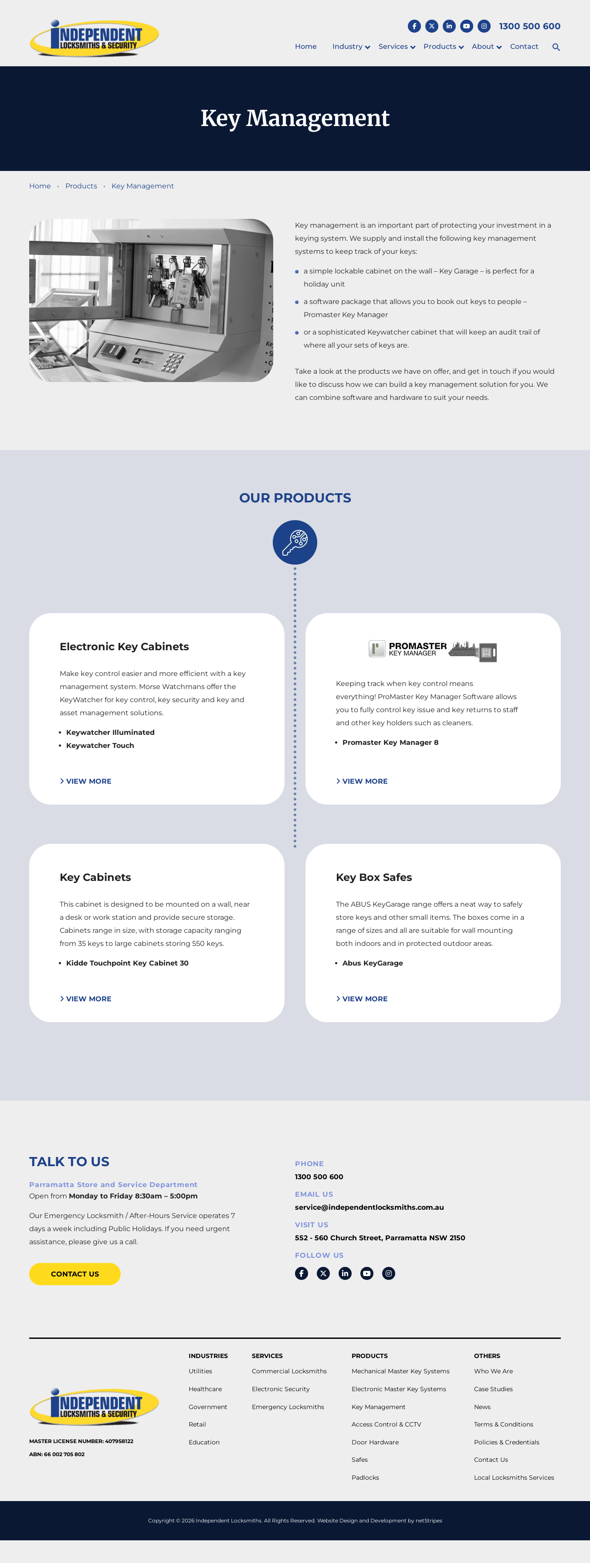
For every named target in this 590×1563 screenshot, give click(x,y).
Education (204, 1442)
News (482, 1407)
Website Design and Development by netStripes (379, 1520)
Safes (360, 1460)
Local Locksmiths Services (514, 1477)
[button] (556, 47)
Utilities (200, 1371)
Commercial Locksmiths (289, 1371)
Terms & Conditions (503, 1424)
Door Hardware (375, 1442)
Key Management (379, 1407)
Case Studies (493, 1389)
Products (440, 46)
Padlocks (365, 1477)
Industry (347, 46)
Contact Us (75, 1274)
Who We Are (493, 1371)
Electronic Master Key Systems (399, 1389)
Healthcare (205, 1389)
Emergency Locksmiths (288, 1407)
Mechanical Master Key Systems (401, 1371)
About (483, 46)
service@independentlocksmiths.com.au (369, 1207)
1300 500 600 (319, 1177)
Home (306, 46)
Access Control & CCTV (386, 1424)
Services (393, 46)
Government (208, 1407)
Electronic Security (281, 1389)
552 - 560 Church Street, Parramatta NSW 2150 (380, 1238)
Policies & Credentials (506, 1442)
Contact (524, 46)
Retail (197, 1424)
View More (86, 781)
